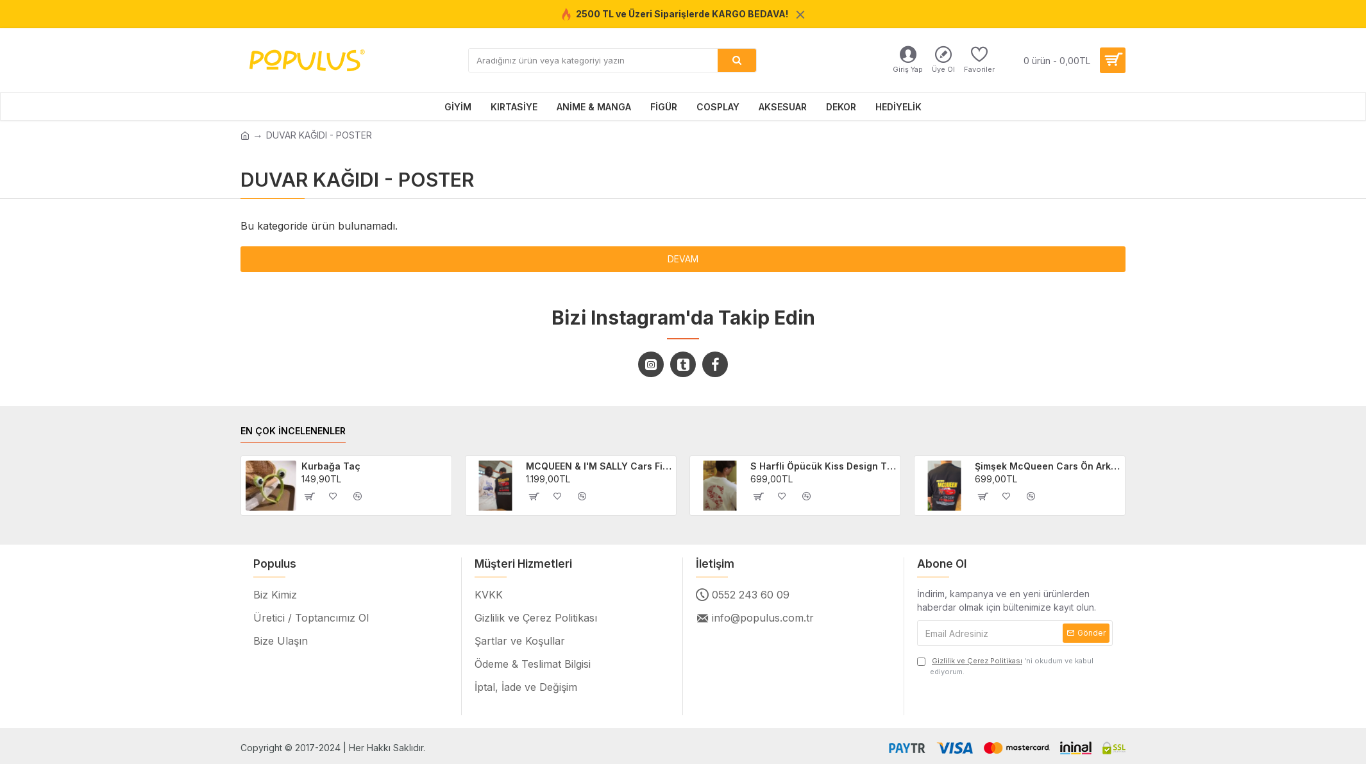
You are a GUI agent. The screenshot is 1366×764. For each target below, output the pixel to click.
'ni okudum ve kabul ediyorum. (1005, 666)
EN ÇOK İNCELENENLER (293, 430)
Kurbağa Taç (330, 466)
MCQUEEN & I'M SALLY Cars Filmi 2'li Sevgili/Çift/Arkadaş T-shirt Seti (599, 466)
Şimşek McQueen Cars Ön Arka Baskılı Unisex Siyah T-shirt (1048, 466)
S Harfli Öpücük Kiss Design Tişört (823, 466)
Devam (683, 258)
